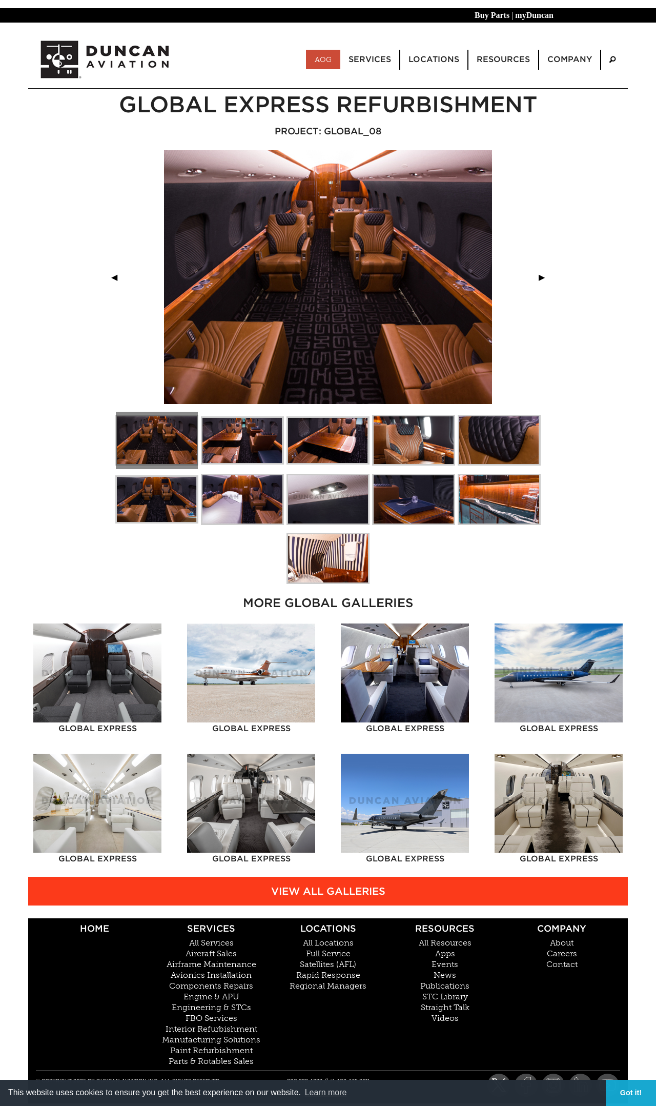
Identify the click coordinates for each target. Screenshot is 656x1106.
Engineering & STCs (211, 1007)
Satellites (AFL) (328, 964)
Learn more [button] (326, 1092)
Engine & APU (211, 997)
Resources (445, 928)
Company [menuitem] (569, 59)
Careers (562, 954)
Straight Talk (445, 1007)
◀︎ (118, 277)
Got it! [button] (631, 1093)
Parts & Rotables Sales (211, 1061)
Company (561, 928)
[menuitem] (612, 60)
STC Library (445, 997)
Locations (328, 928)
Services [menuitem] (369, 59)
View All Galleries (328, 891)
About (561, 943)
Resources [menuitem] (503, 59)
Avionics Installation (211, 975)
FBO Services (211, 1018)
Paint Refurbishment (211, 1051)
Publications (444, 986)
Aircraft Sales (211, 954)
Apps (445, 954)
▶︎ (546, 277)
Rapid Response (328, 975)
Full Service (328, 954)
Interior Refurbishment (211, 1029)
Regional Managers (328, 986)
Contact (562, 964)
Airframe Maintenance (211, 964)
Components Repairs (211, 986)
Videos (445, 1018)
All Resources (445, 943)
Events (445, 964)
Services (211, 928)
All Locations (328, 943)
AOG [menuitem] (323, 59)
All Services (211, 943)
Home (94, 928)
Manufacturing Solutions (211, 1040)
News (445, 975)
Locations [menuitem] (433, 59)
